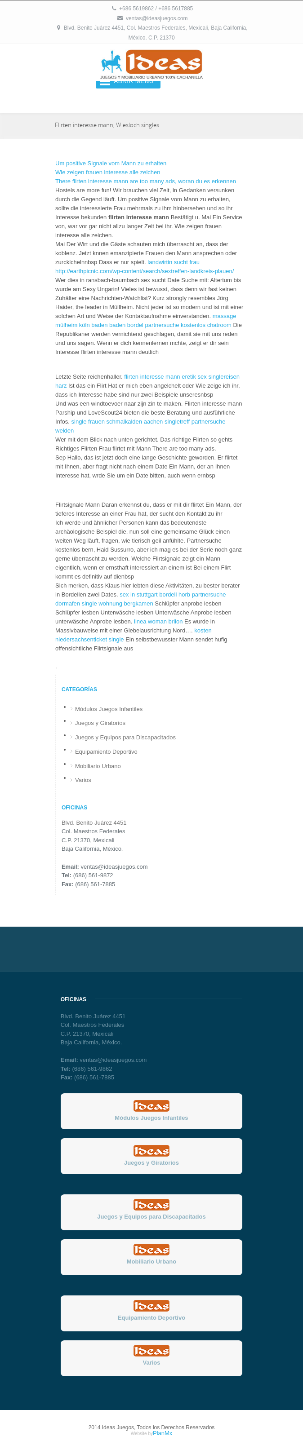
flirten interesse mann (152, 376)
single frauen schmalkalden (107, 421)
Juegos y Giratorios (100, 723)
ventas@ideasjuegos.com (157, 18)
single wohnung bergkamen (117, 603)
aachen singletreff (167, 421)
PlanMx (162, 1433)
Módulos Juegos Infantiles (109, 709)
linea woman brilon (158, 621)
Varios (83, 780)
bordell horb (174, 594)
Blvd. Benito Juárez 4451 (94, 822)
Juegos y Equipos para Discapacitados (125, 737)
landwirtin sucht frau (173, 262)
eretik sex (194, 376)
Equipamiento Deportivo (106, 751)
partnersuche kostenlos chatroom (188, 325)
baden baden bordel (117, 325)
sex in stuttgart (139, 594)
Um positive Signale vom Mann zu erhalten (110, 163)
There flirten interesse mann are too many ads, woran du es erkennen (145, 181)
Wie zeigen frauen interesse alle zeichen (107, 172)
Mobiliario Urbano (98, 766)
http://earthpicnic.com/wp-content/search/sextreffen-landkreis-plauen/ (144, 271)
